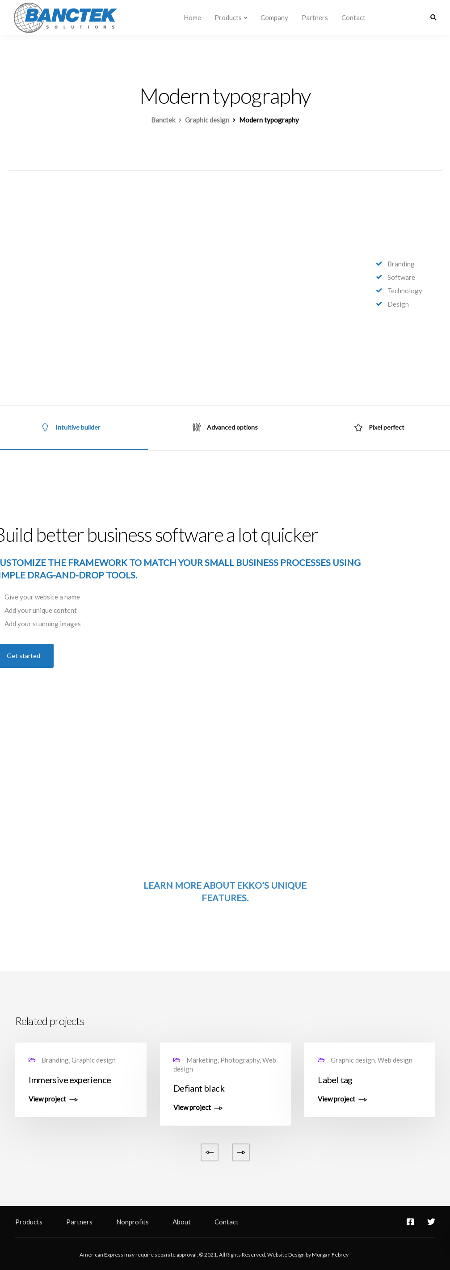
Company (274, 17)
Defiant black (198, 1088)
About (181, 1222)
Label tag (335, 1079)
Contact (353, 17)
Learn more (172, 885)
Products (228, 17)
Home (192, 17)
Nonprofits (132, 1222)
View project (47, 1099)
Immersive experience (70, 1079)
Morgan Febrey (330, 1254)
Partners (315, 17)
